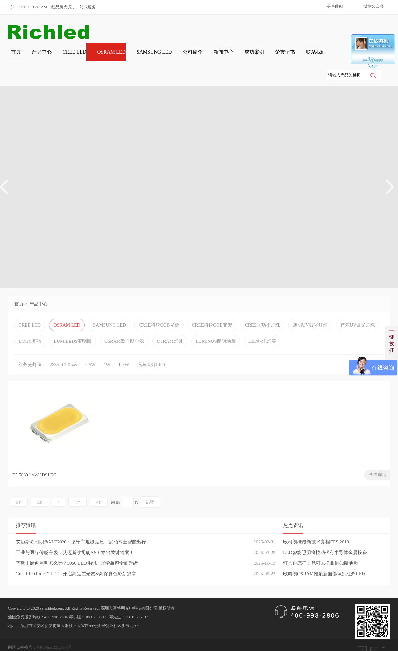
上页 (40, 489)
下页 (77, 489)
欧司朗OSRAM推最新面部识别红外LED (324, 560)
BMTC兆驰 (30, 326)
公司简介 (168, 56)
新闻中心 (196, 56)
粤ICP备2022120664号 (54, 634)
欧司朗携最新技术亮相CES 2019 (316, 528)
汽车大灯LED (151, 349)
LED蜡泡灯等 (262, 326)
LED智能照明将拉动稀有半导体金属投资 (325, 539)
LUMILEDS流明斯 (72, 326)
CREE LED (60, 56)
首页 (9, 56)
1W (107, 349)
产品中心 (31, 56)
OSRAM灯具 (170, 326)
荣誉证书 (250, 56)
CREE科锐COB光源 (159, 310)
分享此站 (335, 6)
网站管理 (15, 642)
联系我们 (278, 56)
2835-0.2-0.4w (63, 349)
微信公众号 (373, 6)
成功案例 (223, 56)
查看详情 (93, 461)
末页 (99, 489)
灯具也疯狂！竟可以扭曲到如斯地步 (320, 549)
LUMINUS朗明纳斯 (216, 326)
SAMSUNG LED (133, 56)
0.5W (90, 349)
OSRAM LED (94, 56)
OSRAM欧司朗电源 (124, 326)
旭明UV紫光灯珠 (310, 310)
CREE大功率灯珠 (262, 310)
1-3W (124, 349)
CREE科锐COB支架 (212, 310)
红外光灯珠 (30, 349)
